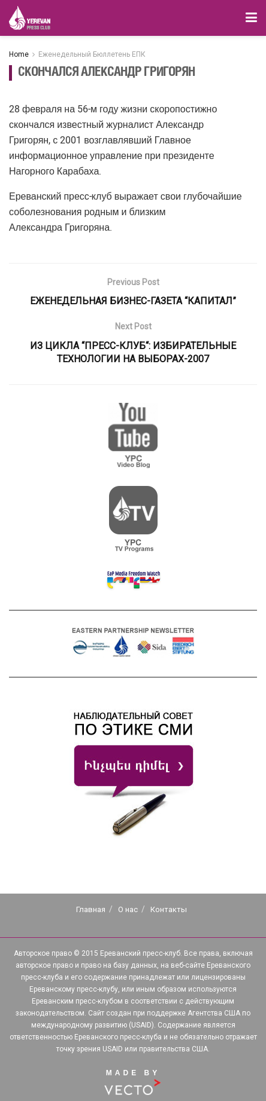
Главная (90, 909)
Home (19, 54)
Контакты (168, 909)
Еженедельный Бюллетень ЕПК (92, 54)
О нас (128, 909)
